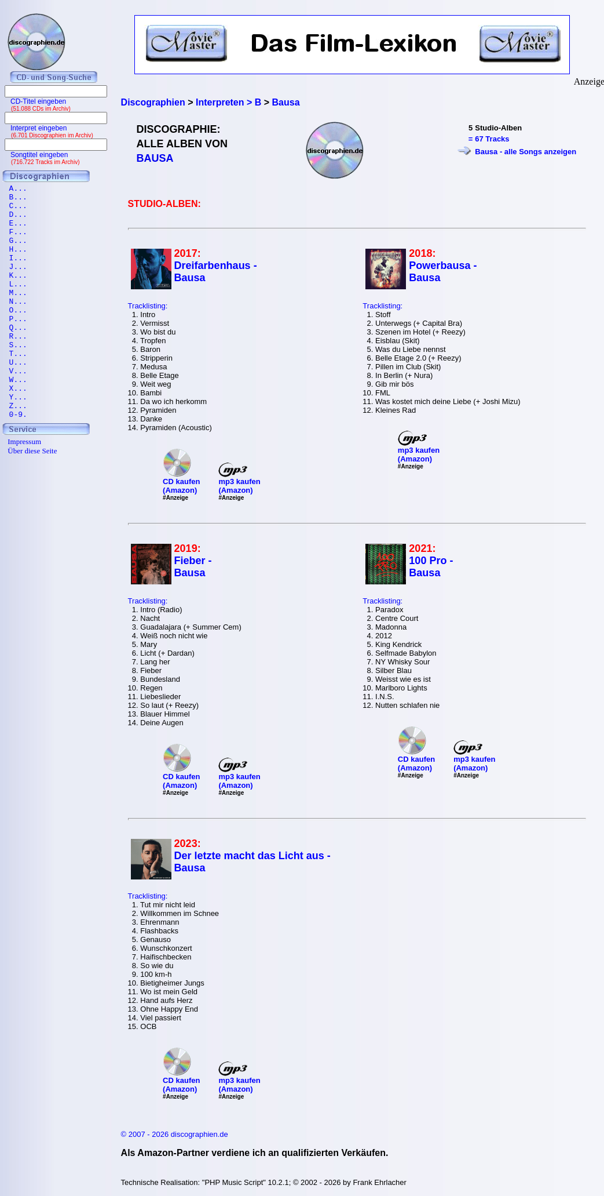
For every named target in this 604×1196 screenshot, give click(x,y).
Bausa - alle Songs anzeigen (525, 151)
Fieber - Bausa (193, 567)
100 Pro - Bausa (431, 567)
